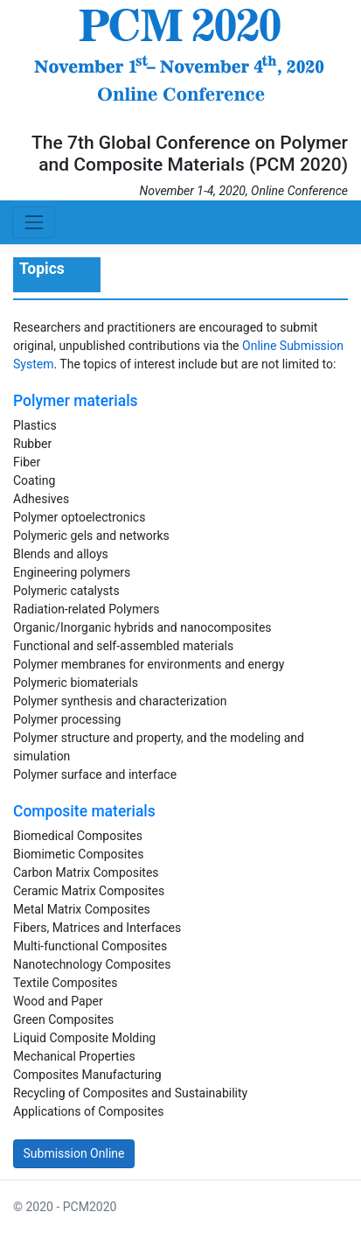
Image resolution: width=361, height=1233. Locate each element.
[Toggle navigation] (33, 222)
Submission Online (74, 1153)
